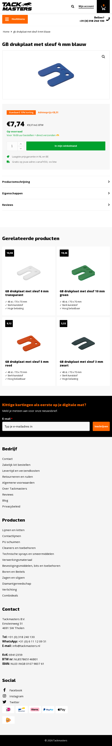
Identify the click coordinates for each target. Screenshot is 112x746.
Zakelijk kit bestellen (16, 465)
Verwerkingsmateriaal (17, 560)
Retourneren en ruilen (17, 476)
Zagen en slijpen (13, 577)
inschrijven (101, 426)
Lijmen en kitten (13, 530)
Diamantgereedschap (16, 583)
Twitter (10, 702)
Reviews (7, 494)
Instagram (12, 696)
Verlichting (9, 589)
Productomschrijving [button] (16, 182)
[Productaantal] (12, 146)
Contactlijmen (11, 536)
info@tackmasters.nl (26, 646)
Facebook (12, 690)
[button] (103, 56)
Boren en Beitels (13, 571)
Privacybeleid (11, 506)
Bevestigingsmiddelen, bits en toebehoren (31, 565)
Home (6, 31)
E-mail (7, 418)
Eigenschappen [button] (12, 193)
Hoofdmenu (15, 19)
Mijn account (86, 6)
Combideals (10, 595)
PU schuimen (11, 542)
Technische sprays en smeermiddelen (28, 554)
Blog (5, 500)
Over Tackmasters (14, 488)
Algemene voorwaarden (18, 482)
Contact (7, 459)
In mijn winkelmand (66, 145)
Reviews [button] (7, 205)
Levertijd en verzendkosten (21, 470)
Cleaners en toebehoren (19, 548)
